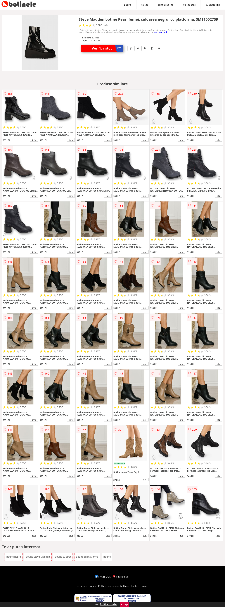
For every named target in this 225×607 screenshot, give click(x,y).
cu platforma (213, 4)
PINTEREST (120, 576)
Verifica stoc (107, 48)
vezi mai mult (161, 32)
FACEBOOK (103, 576)
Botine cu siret (63, 556)
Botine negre (13, 556)
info (34, 140)
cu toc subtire (165, 4)
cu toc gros (189, 4)
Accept (125, 604)
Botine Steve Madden (38, 556)
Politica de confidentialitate (113, 586)
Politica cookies (139, 586)
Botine (128, 4)
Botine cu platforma (87, 556)
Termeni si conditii (85, 586)
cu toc (144, 4)
